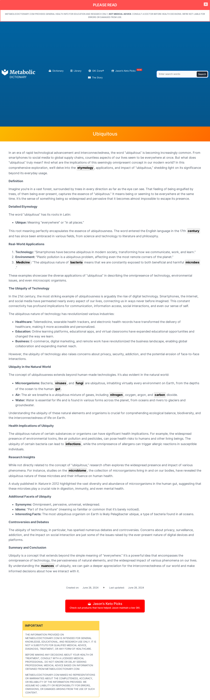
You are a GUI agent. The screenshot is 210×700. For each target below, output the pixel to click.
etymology (85, 167)
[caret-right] (104, 588)
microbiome (77, 470)
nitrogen (116, 395)
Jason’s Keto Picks (128, 70)
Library (77, 70)
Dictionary (58, 70)
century (193, 231)
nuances (47, 566)
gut (57, 389)
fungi (79, 383)
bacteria (76, 262)
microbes (192, 262)
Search (202, 74)
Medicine (23, 262)
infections (73, 444)
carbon (160, 395)
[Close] (206, 4)
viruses (60, 383)
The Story (97, 77)
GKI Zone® (98, 70)
